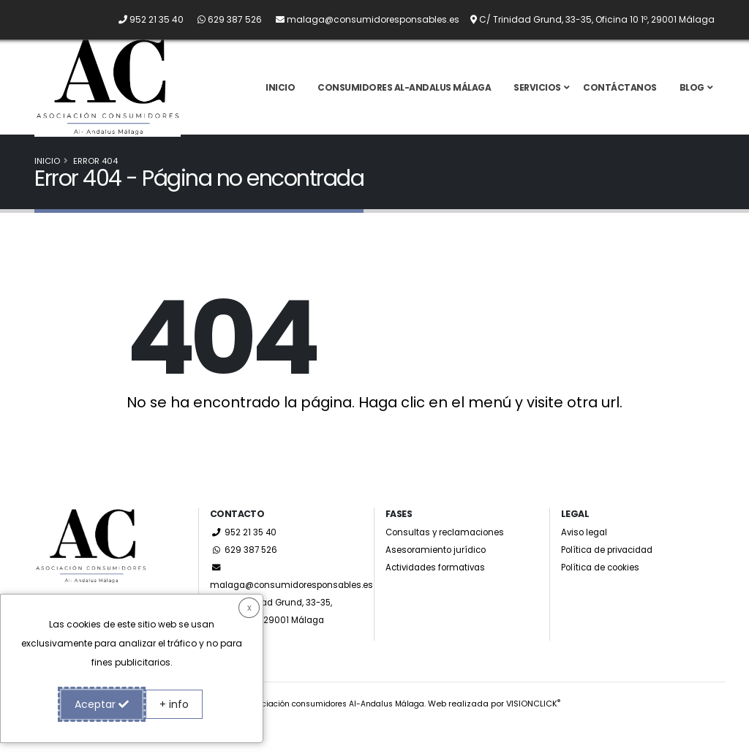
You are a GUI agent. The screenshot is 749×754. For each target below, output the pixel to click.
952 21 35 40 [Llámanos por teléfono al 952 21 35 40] (245, 561)
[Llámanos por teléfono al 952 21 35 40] (145, 19)
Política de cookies (605, 596)
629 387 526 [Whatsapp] (245, 579)
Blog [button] (692, 102)
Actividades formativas (439, 596)
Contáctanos (620, 102)
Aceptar (102, 704)
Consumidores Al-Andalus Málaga (404, 102)
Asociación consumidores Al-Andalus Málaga (336, 733)
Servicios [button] (537, 102)
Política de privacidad (612, 579)
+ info (174, 704)
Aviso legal (586, 561)
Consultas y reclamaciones (449, 561)
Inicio (280, 102)
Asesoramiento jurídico (440, 579)
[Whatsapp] (224, 19)
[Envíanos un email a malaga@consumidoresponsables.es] (361, 19)
